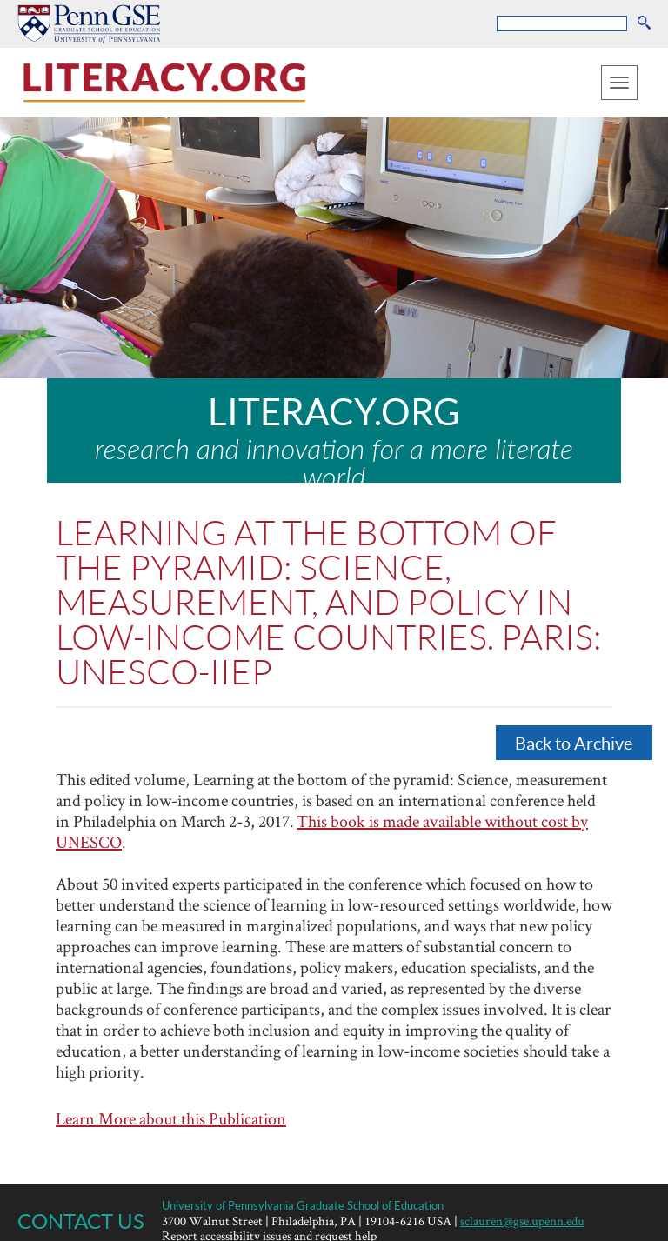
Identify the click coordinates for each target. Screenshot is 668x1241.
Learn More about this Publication (171, 1118)
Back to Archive (573, 742)
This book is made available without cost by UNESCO (322, 831)
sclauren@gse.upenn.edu (522, 1220)
